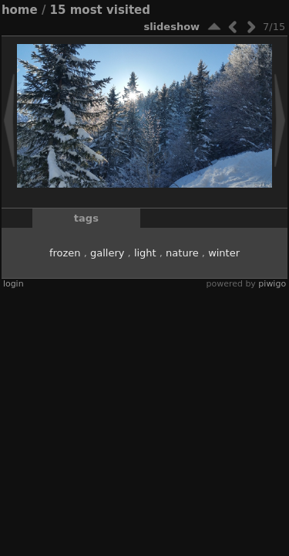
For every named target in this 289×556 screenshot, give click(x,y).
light (145, 253)
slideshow (171, 26)
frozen (65, 253)
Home (20, 10)
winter (224, 253)
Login (13, 284)
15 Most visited (100, 10)
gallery (107, 253)
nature (182, 253)
